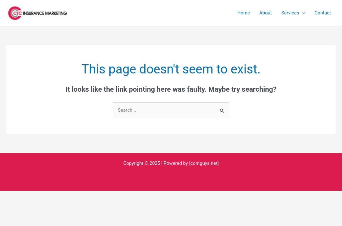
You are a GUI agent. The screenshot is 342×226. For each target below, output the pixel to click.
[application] (302, 13)
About (265, 13)
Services (293, 13)
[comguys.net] (204, 163)
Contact (323, 13)
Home (243, 13)
